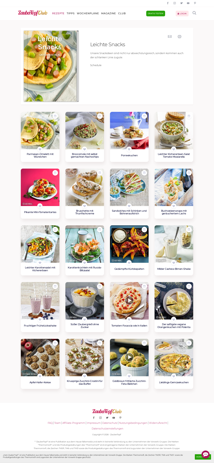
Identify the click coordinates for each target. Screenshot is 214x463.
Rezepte (58, 13)
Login (182, 13)
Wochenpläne (88, 13)
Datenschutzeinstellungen (107, 428)
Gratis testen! (155, 13)
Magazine (108, 13)
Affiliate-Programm (73, 423)
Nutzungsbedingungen (133, 423)
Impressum (94, 423)
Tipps (71, 13)
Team (57, 423)
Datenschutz (109, 423)
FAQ (50, 423)
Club (122, 13)
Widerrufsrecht (158, 423)
